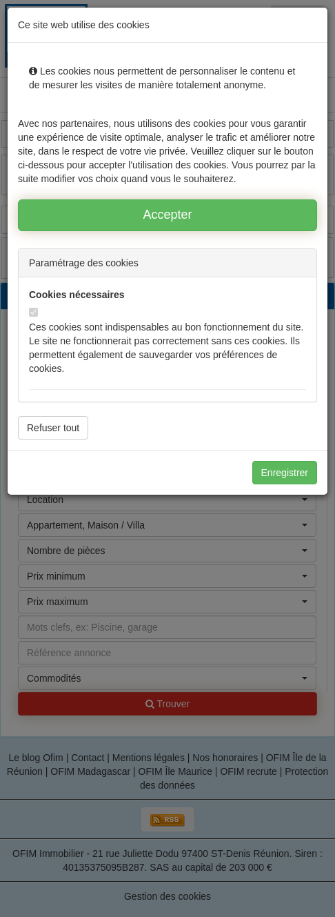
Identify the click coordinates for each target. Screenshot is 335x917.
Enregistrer (284, 472)
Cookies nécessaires (77, 294)
